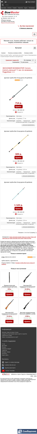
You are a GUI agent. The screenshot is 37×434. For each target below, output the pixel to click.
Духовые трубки (28, 53)
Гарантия (4, 350)
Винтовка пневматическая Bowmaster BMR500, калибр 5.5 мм (27, 314)
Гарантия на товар (7, 335)
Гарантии (20, 8)
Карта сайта (5, 355)
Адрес (25, 8)
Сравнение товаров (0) (12, 60)
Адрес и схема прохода (10, 362)
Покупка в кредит (6, 348)
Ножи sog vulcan (26, 237)
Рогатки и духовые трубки (15, 53)
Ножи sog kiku (27, 238)
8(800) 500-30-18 (9, 18)
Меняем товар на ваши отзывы (10, 332)
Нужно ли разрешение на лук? (10, 337)
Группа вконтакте (8, 368)
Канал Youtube (8, 370)
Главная (3, 53)
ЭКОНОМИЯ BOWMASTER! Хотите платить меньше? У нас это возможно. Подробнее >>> (17, 70)
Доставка (3, 8)
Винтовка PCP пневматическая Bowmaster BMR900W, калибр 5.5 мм (9, 314)
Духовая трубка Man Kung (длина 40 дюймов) (18, 131)
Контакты (4, 353)
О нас (3, 344)
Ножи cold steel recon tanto (16, 238)
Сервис (15, 8)
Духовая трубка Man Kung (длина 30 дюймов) (18, 78)
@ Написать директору (25, 28)
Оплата (9, 8)
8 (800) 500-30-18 (8, 365)
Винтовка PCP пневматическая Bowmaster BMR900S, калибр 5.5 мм (27, 287)
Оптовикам (32, 8)
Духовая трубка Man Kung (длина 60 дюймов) (18, 182)
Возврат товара (6, 352)
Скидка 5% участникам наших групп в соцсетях (14, 334)
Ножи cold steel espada (15, 237)
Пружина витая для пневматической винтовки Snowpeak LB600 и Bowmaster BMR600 (9, 287)
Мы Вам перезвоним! (27, 26)
